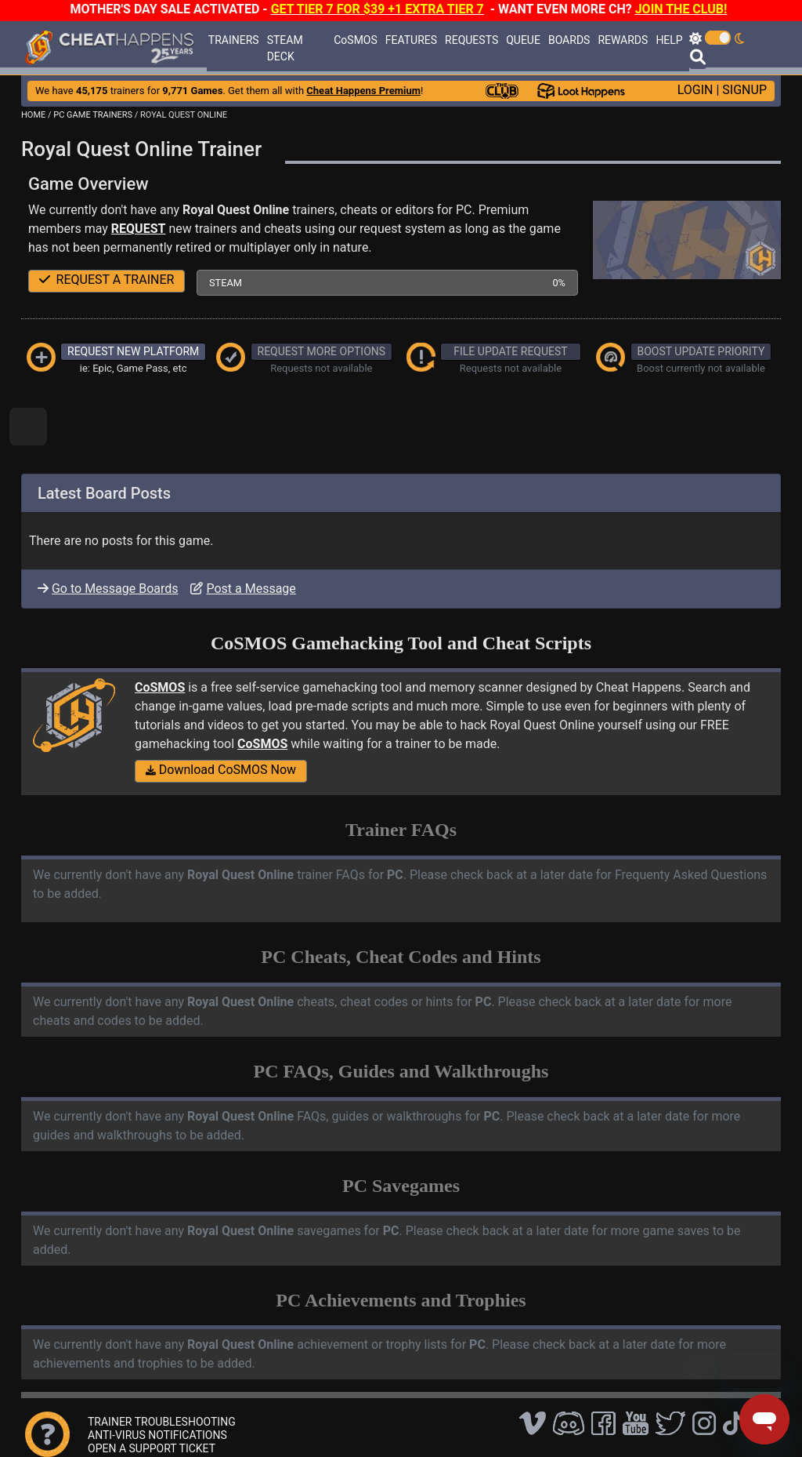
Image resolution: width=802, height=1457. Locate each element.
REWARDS (623, 40)
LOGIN (695, 89)
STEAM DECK (285, 48)
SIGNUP (744, 89)
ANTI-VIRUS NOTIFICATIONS (157, 1435)
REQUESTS (471, 40)
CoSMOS (356, 40)
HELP (669, 40)
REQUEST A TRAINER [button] (107, 279)
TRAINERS (233, 40)
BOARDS (569, 40)
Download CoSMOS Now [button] (221, 769)
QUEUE (523, 40)
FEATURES (411, 40)
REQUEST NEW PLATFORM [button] (133, 351)
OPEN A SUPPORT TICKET (151, 1448)
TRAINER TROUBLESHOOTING (162, 1421)
